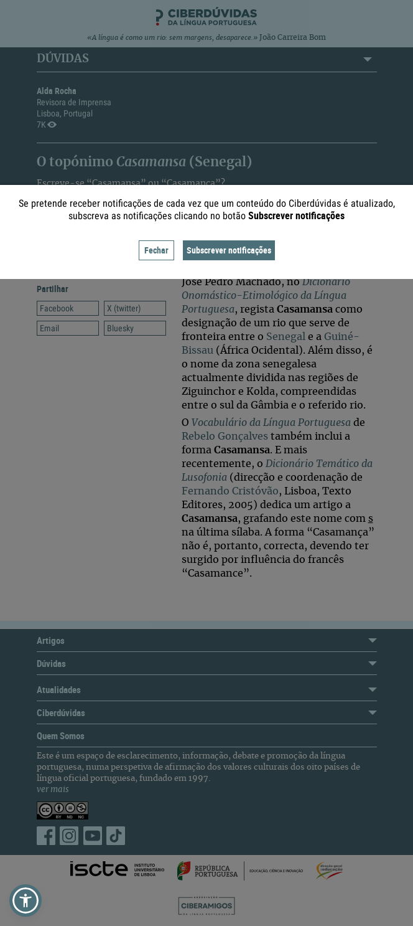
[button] (25, 900)
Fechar (156, 250)
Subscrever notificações (229, 250)
